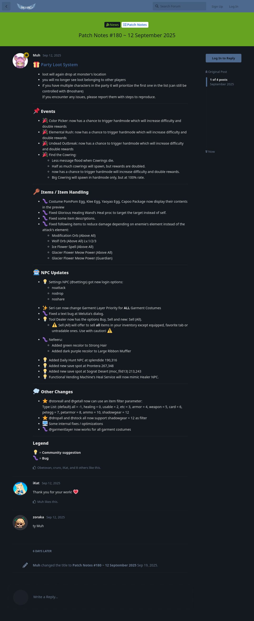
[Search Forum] (179, 6)
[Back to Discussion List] (6, 6)
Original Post (216, 72)
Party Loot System (59, 64)
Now (210, 151)
